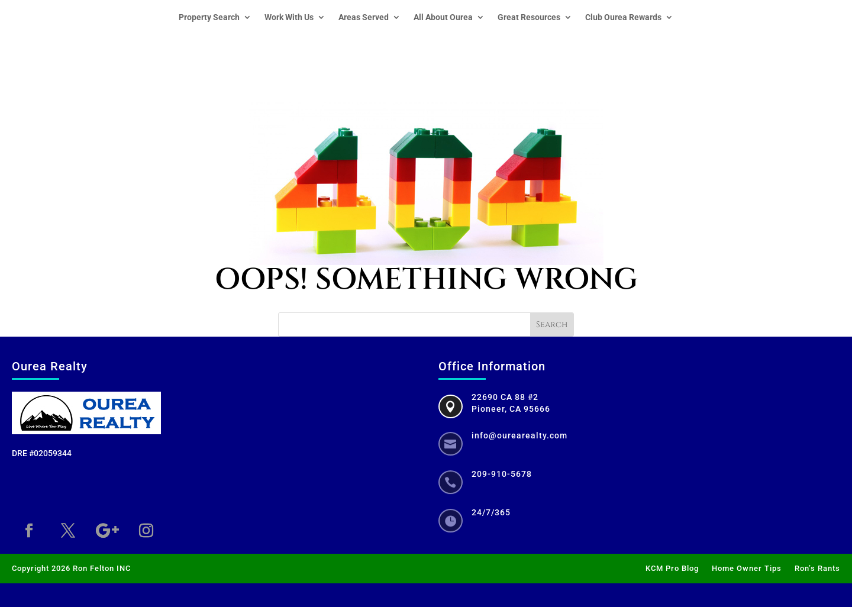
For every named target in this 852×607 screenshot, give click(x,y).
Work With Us (289, 17)
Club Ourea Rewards (623, 17)
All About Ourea (443, 17)
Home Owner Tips (747, 568)
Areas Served (363, 17)
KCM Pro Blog (672, 568)
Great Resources (529, 17)
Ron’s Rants (817, 568)
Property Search (209, 17)
